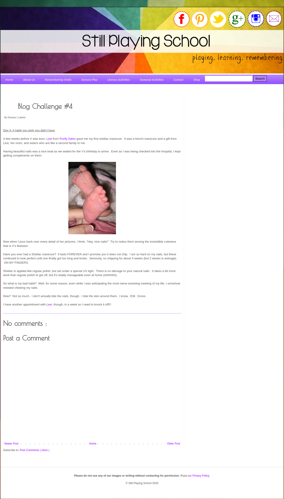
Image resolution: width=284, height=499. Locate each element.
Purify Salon (68, 138)
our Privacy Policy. (199, 475)
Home (92, 443)
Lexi (49, 138)
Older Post (173, 443)
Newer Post (11, 443)
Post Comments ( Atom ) (34, 450)
